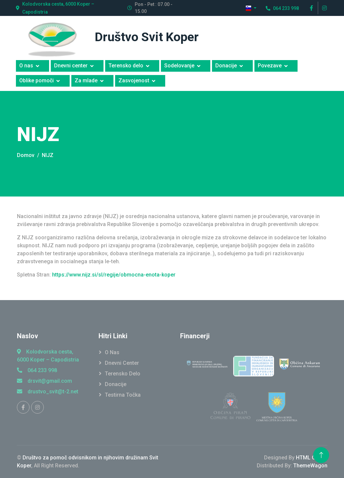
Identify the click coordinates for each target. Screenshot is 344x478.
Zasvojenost (133, 80)
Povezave (270, 65)
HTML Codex (311, 457)
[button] (251, 8)
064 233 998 (37, 370)
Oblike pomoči (36, 80)
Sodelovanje (179, 65)
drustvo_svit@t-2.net (47, 391)
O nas (26, 65)
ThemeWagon (310, 465)
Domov (25, 155)
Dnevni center (71, 65)
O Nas (112, 352)
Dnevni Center (122, 363)
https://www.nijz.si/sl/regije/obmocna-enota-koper (113, 275)
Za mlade (86, 80)
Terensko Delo (122, 373)
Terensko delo (125, 65)
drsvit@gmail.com (44, 381)
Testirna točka (123, 395)
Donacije (226, 65)
